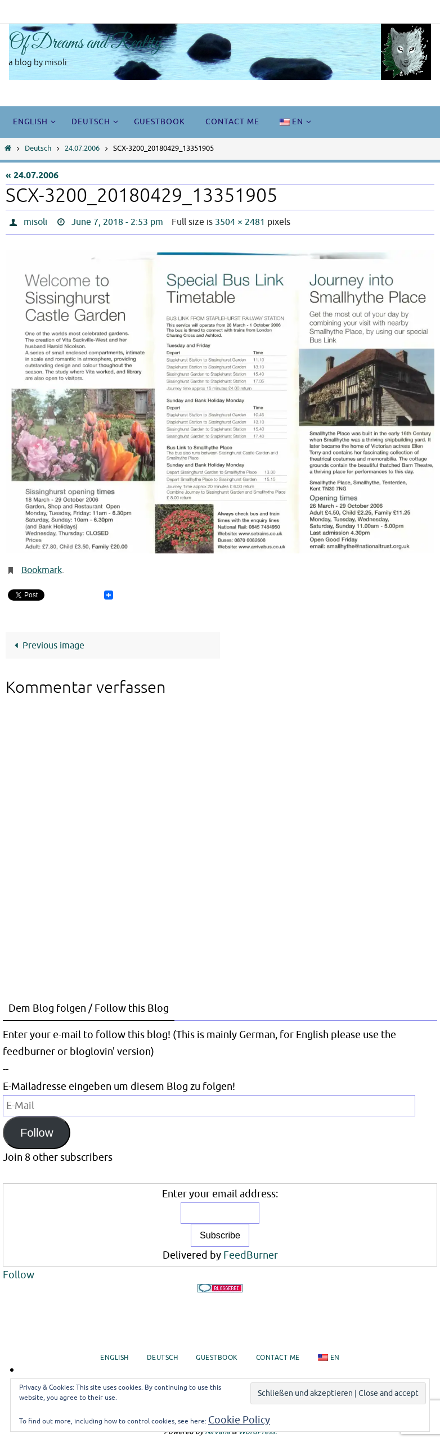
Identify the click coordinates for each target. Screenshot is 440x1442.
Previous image (47, 645)
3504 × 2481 (240, 222)
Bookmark (41, 570)
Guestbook (217, 1357)
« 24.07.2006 (32, 175)
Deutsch (38, 148)
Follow (36, 1132)
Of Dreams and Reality (85, 43)
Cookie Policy (239, 1420)
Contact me (278, 1357)
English (114, 1357)
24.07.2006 (82, 148)
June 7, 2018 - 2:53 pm (117, 222)
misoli (35, 222)
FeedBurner (250, 1255)
